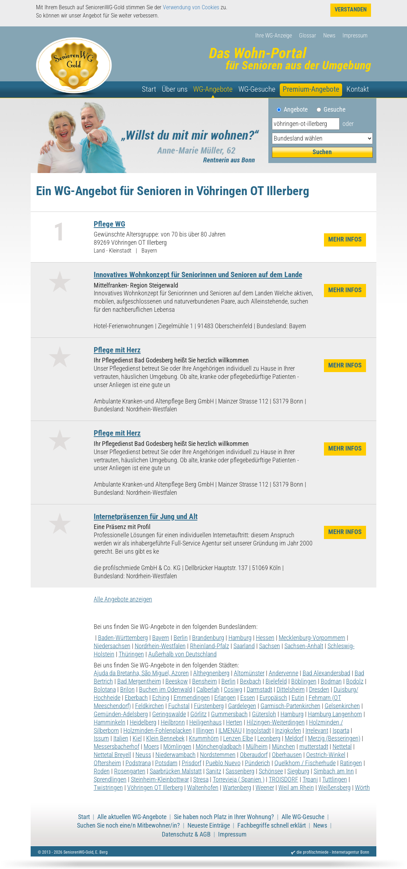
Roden (102, 771)
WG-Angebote (213, 89)
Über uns (174, 89)
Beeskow (176, 681)
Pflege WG (109, 223)
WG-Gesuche (256, 89)
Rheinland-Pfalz (209, 646)
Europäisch (273, 697)
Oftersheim (107, 763)
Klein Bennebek (165, 738)
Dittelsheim (291, 689)
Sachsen (269, 646)
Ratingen (351, 763)
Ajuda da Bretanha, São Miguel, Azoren (141, 673)
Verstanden (351, 9)
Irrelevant (316, 730)
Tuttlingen (334, 779)
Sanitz (213, 771)
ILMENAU (230, 730)
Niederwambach (175, 754)
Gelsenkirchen (342, 706)
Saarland (244, 646)
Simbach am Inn (334, 771)
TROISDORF (283, 779)
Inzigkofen (288, 730)
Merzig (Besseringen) (334, 738)
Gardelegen (242, 706)
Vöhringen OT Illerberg (155, 787)
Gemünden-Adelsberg (121, 714)
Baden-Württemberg (123, 637)
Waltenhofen (202, 787)
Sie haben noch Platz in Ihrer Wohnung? (224, 816)
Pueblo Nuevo (223, 763)
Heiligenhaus (205, 722)
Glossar (307, 35)
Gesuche (334, 109)
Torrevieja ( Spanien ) (238, 779)
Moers (151, 746)
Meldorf (294, 738)
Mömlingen (177, 746)
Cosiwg (233, 689)
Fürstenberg (209, 706)
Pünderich (257, 763)
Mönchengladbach (219, 746)
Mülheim (257, 746)
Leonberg (268, 738)
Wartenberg (237, 787)
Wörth (362, 787)
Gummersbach (229, 714)
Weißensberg (334, 787)
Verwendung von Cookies (191, 7)
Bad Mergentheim (139, 681)
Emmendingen (192, 697)
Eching (160, 697)
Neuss (143, 754)
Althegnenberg (211, 673)
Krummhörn (204, 738)
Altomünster (249, 673)
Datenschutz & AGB (186, 834)
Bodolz (355, 681)
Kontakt (357, 89)
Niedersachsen (112, 646)
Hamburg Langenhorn (335, 714)
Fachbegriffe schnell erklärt (271, 825)
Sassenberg (240, 771)
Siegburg (298, 771)
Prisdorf (191, 763)
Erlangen (225, 697)
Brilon (127, 689)
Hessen (265, 637)
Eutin (298, 697)
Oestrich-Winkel (325, 754)
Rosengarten (129, 771)
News (329, 35)
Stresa (200, 779)
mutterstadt (313, 746)
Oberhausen (287, 754)
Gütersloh (264, 714)
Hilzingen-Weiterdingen (276, 722)
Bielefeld (276, 681)
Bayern (160, 637)
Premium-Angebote (311, 89)
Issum (101, 738)
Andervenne (283, 673)
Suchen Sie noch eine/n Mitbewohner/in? (128, 825)
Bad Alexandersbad (326, 673)
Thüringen (131, 654)
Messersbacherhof (116, 746)
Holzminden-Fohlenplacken (157, 730)
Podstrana (138, 763)
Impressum (354, 35)
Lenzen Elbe (238, 738)
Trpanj (310, 779)
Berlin (181, 637)
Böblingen (303, 681)
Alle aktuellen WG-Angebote (131, 816)
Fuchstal (179, 706)
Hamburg (240, 637)
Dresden (319, 689)
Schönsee (271, 771)
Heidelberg (143, 722)
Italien (120, 738)
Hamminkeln (109, 722)
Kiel (137, 738)
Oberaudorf (254, 754)
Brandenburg (208, 637)
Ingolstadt (258, 730)
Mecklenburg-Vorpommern (312, 637)
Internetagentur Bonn (350, 852)
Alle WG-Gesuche (303, 816)
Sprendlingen (110, 779)
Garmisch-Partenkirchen (290, 706)
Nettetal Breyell (112, 754)
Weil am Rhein (296, 787)
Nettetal (342, 746)
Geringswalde (169, 714)
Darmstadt (259, 689)
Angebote (298, 109)
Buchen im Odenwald (165, 689)
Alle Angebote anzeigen (123, 599)
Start (149, 89)
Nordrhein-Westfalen (160, 646)
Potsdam (166, 763)
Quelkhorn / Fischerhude (305, 763)
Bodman (331, 681)
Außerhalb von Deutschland (182, 654)
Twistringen (108, 787)
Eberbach (136, 697)
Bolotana (105, 689)
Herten (234, 722)
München (283, 746)
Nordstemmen (218, 754)
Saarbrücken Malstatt (176, 771)
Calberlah (208, 689)
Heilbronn (173, 722)
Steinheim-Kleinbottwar (160, 779)
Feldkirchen (149, 706)
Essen (247, 697)
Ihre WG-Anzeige (273, 35)
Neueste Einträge (208, 825)
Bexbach (250, 681)
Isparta (341, 730)
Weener (265, 787)
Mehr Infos (345, 239)
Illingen (205, 730)
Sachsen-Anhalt (303, 646)
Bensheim (204, 681)
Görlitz (198, 714)
